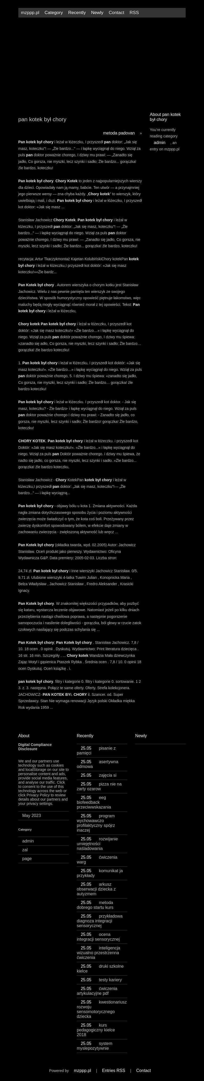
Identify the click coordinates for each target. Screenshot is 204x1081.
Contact (116, 12)
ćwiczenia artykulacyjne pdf (97, 991)
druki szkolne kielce (100, 968)
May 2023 (31, 815)
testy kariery (101, 980)
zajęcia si (98, 775)
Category (54, 12)
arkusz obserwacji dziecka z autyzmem (96, 889)
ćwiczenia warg (97, 859)
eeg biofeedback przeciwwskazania (94, 802)
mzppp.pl (30, 12)
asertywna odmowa (97, 764)
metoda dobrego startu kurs (95, 905)
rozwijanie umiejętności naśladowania (97, 844)
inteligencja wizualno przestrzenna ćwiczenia (98, 953)
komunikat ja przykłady (100, 873)
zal (25, 850)
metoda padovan (119, 133)
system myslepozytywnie (94, 1045)
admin (159, 142)
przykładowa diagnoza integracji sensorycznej (99, 921)
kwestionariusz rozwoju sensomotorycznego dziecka (102, 1009)
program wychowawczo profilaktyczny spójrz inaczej (96, 823)
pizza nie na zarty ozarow (99, 786)
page (27, 858)
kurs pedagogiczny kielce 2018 (96, 1030)
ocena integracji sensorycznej (98, 936)
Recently (77, 12)
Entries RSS (113, 1070)
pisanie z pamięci (96, 750)
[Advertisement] (102, 62)
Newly (97, 12)
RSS (134, 12)
